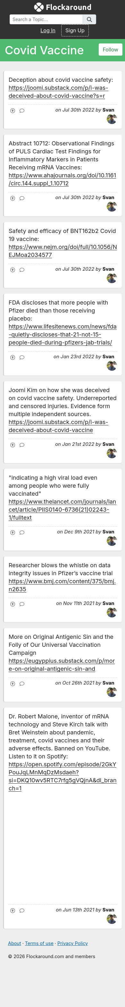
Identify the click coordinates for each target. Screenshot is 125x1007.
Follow (111, 49)
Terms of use (39, 943)
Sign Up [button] (75, 30)
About (14, 943)
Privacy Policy (72, 943)
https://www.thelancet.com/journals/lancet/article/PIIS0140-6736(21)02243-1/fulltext (62, 509)
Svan (108, 110)
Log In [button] (47, 30)
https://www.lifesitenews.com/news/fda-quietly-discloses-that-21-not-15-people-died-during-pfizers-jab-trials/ (63, 334)
